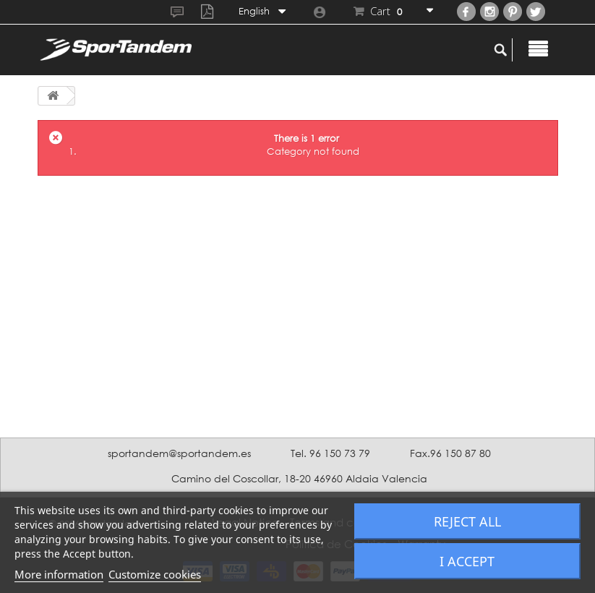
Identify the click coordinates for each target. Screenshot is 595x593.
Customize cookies (154, 574)
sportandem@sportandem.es (179, 453)
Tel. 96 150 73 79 (330, 453)
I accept (467, 561)
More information (58, 574)
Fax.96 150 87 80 (450, 453)
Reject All (467, 521)
